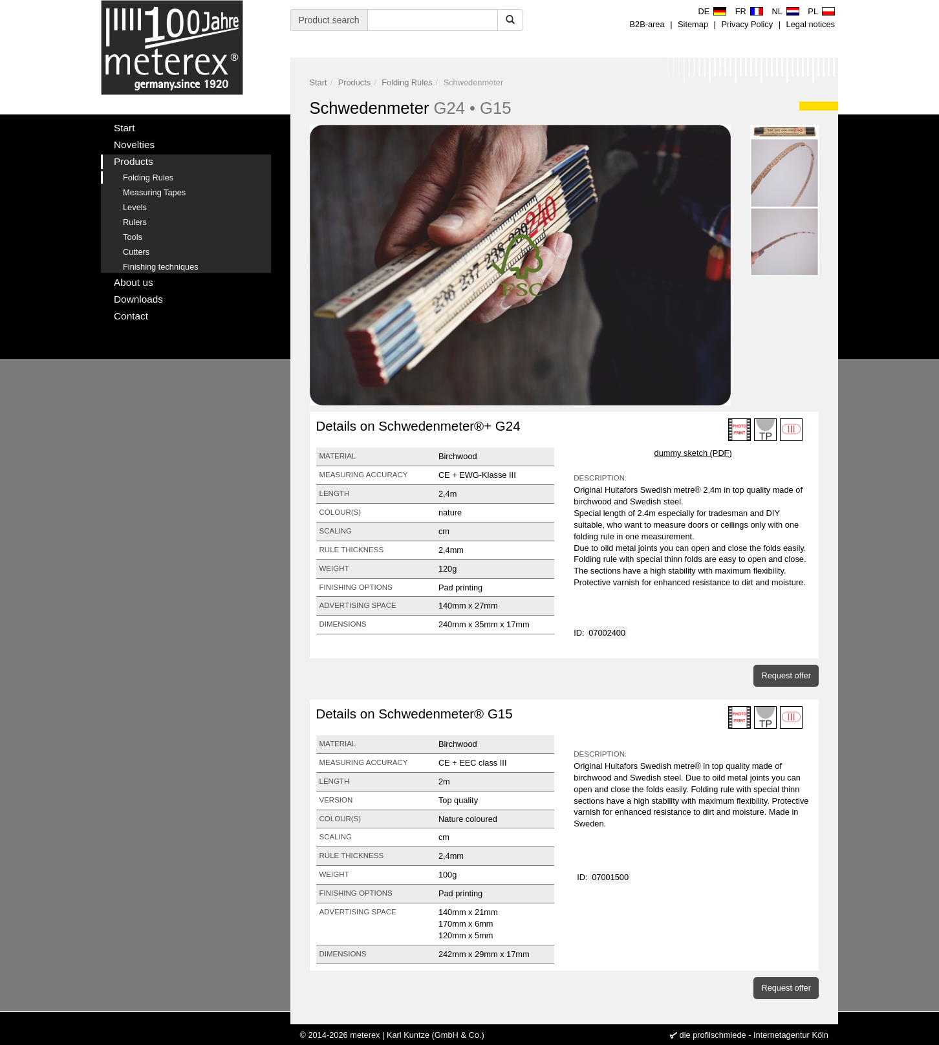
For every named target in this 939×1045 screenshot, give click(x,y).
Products (354, 82)
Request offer (786, 675)
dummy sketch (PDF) (693, 453)
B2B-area (647, 24)
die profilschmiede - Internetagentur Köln (754, 1035)
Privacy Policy (747, 24)
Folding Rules (407, 82)
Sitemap (693, 24)
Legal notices (810, 24)
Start (318, 82)
